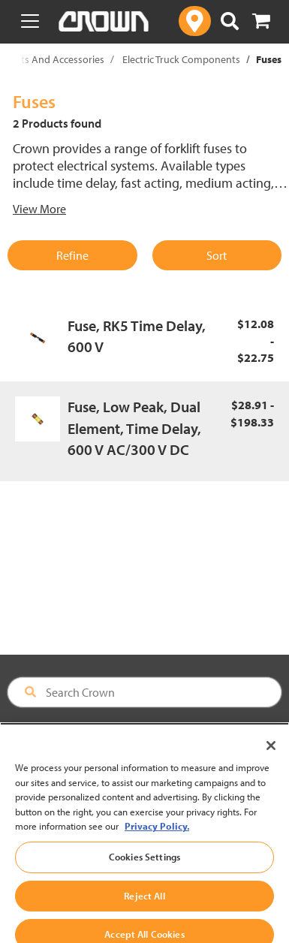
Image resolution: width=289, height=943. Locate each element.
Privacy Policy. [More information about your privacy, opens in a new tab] (157, 837)
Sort (216, 255)
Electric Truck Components (181, 59)
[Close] (270, 756)
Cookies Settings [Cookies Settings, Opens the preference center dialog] (144, 868)
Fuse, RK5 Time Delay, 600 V (137, 336)
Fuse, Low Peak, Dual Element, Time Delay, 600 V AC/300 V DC (134, 428)
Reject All (144, 907)
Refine (72, 255)
